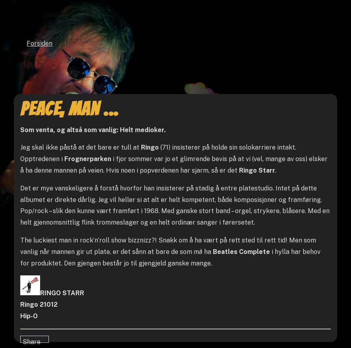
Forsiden (39, 43)
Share (31, 340)
